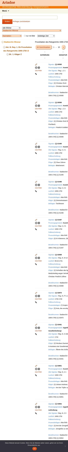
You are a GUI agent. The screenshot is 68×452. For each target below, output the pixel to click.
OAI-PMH (38, 71)
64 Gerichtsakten (44, 47)
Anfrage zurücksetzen (21, 21)
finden (7, 21)
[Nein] (65, 446)
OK (34, 449)
